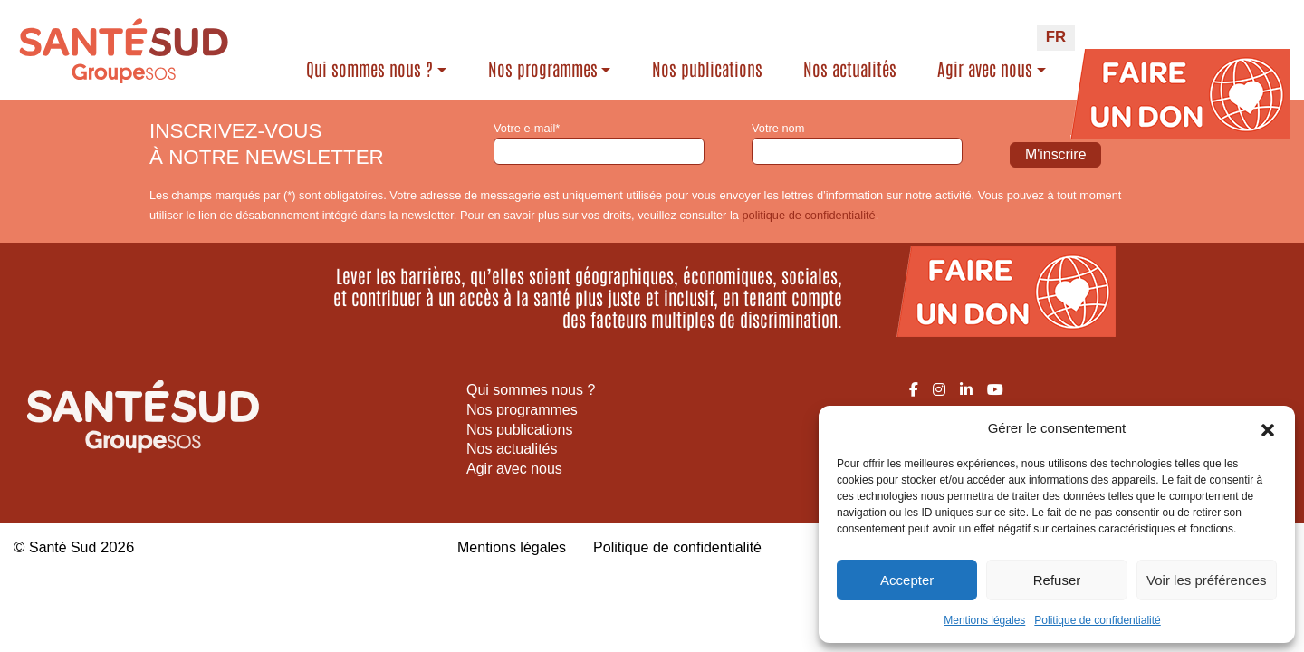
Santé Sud (64, 547)
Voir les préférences (1206, 580)
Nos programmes (543, 69)
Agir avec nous (984, 69)
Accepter (907, 580)
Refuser (1057, 580)
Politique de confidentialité (1097, 620)
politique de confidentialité (808, 215)
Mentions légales (984, 620)
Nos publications (707, 69)
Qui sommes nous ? (369, 69)
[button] (1268, 428)
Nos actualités (849, 69)
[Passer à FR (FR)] (1056, 38)
